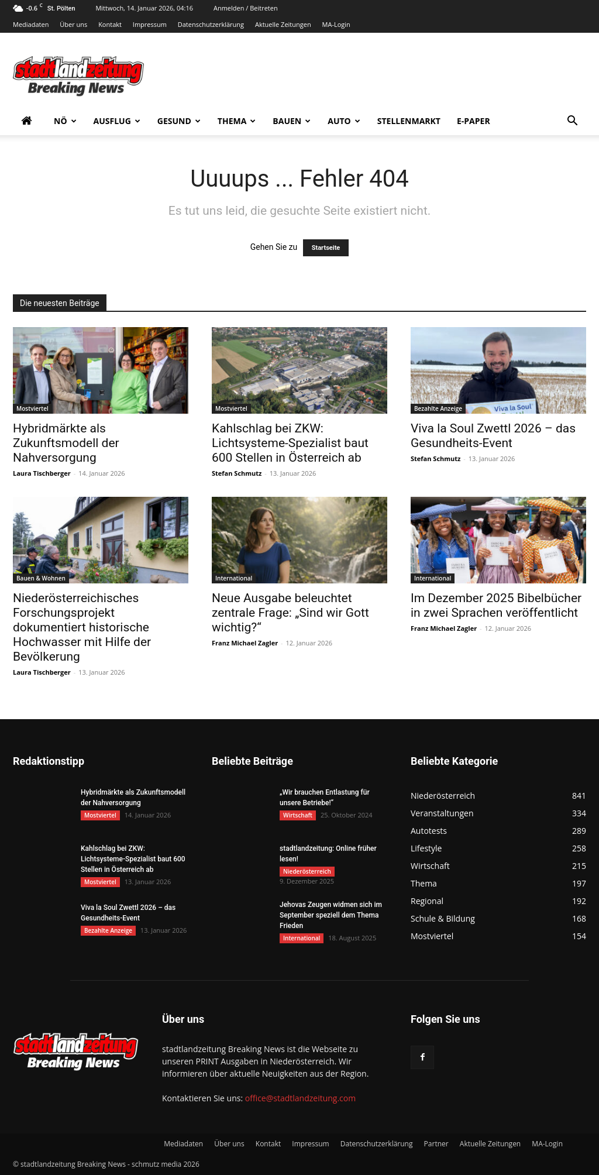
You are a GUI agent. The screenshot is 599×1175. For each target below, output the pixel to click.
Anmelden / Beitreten (246, 8)
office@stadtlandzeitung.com (300, 1098)
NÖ (65, 120)
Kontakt (110, 24)
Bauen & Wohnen (41, 578)
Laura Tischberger (42, 473)
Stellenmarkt (408, 120)
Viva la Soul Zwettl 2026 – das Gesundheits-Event (493, 435)
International (233, 578)
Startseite (326, 248)
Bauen (292, 120)
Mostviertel (32, 408)
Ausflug (117, 120)
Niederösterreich (307, 871)
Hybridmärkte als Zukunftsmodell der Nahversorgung (66, 443)
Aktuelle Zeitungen (283, 24)
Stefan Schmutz (236, 473)
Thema (237, 120)
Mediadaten (31, 24)
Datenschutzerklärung (211, 24)
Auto (344, 120)
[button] (572, 122)
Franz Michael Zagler (245, 642)
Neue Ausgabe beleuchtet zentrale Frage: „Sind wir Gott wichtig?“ (290, 612)
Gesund (179, 120)
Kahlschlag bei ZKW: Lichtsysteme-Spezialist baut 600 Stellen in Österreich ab (290, 443)
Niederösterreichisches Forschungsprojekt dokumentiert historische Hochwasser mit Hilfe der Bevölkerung (82, 627)
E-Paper (473, 120)
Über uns (73, 24)
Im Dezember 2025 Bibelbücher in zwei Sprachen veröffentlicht (496, 605)
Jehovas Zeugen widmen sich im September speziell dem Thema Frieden (331, 915)
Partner (436, 1144)
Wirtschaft (297, 815)
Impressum (150, 24)
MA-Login (336, 24)
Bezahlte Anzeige (438, 408)
